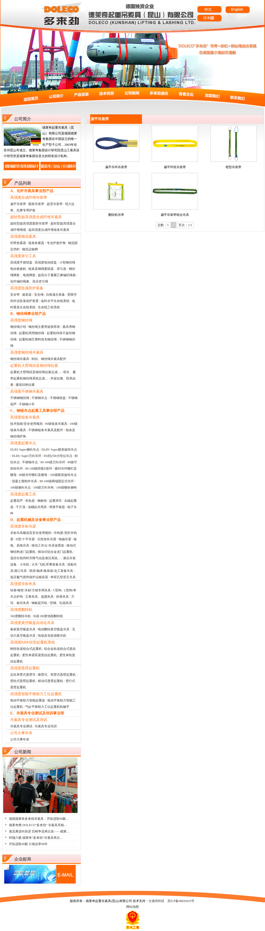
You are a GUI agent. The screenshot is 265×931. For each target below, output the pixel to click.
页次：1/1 (185, 225)
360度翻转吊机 (20, 616)
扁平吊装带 (18, 204)
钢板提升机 (39, 603)
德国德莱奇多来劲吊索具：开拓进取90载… (39, 819)
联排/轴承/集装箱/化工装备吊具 (51, 571)
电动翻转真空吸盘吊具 (53, 629)
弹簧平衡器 (57, 507)
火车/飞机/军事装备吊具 (48, 564)
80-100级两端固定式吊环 (57, 481)
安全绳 (39, 294)
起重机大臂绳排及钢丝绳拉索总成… (35, 372)
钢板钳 (42, 501)
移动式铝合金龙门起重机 (55, 552)
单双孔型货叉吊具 (63, 577)
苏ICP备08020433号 (181, 901)
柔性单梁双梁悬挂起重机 (39, 655)
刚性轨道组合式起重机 (26, 649)
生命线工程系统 (49, 307)
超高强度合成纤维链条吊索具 (48, 230)
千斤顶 (20, 507)
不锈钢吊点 (39, 398)
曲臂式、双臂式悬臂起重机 (57, 674)
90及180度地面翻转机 (48, 616)
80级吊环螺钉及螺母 (33, 475)
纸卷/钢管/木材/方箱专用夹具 (30, 590)
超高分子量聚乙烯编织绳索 (57, 275)
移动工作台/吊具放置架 (48, 545)
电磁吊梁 (65, 539)
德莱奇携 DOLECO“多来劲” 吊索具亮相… (38, 825)
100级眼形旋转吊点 (63, 475)
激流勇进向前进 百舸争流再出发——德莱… (39, 831)
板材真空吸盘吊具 (22, 629)
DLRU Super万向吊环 (26, 456)
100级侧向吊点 (20, 487)
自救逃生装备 (55, 294)
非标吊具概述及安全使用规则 (30, 533)
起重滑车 (55, 501)
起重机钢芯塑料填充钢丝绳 (38, 339)
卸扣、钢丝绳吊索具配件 (49, 359)
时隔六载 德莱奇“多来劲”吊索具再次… (36, 838)
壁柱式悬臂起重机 (22, 681)
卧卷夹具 (62, 596)
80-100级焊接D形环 (38, 468)
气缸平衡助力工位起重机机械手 (47, 707)
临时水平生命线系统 (55, 301)
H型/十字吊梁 (25, 539)
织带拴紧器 (18, 243)
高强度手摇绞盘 (21, 262)
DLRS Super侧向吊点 (24, 449)
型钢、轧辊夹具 (61, 603)
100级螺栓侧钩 (66, 487)
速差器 (27, 294)
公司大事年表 (19, 739)
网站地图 (132, 907)
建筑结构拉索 (25, 385)
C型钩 (57, 590)
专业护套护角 (56, 243)
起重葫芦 (16, 501)
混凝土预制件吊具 (24, 481)
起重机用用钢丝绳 (31, 333)
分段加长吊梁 (46, 539)
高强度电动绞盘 (46, 262)
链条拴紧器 (36, 243)
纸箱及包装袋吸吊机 (52, 635)
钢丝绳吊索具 (19, 359)
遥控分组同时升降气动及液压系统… (35, 558)
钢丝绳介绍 (18, 327)
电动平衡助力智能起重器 (27, 700)
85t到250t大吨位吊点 (58, 456)
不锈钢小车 (27, 404)
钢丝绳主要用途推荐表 (44, 327)
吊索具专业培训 (46, 726)
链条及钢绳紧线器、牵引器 (47, 269)
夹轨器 (30, 501)
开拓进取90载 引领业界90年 (28, 844)
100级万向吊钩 (43, 487)
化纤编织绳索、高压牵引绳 (29, 281)
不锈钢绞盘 (58, 398)
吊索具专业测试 (21, 726)
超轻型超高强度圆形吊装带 (29, 223)
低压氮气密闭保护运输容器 (29, 577)
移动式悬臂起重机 (50, 681)
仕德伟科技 (156, 901)
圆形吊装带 (36, 204)
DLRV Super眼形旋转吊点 (59, 449)
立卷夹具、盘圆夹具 (39, 596)
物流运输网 (30, 249)
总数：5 (163, 225)
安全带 (15, 294)
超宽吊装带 (55, 204)
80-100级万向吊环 (52, 462)
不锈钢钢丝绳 (19, 398)
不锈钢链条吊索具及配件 (45, 430)
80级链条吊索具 (56, 424)
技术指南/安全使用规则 (26, 424)
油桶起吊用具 (37, 507)
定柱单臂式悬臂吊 (22, 674)
